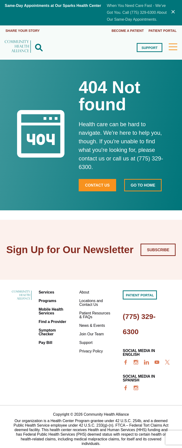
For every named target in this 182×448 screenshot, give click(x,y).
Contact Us (97, 185)
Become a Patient (128, 31)
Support (149, 48)
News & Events (92, 325)
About (84, 292)
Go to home (143, 185)
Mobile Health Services (51, 311)
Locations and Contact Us (91, 303)
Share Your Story (22, 31)
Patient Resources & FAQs (94, 315)
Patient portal (163, 31)
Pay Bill (45, 343)
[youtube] (157, 362)
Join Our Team (91, 334)
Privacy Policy (91, 351)
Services (46, 292)
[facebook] (125, 362)
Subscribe (158, 250)
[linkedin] (146, 362)
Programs (47, 301)
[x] (167, 362)
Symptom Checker (47, 332)
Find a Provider (52, 322)
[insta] (136, 362)
